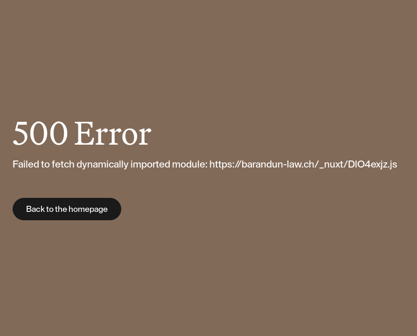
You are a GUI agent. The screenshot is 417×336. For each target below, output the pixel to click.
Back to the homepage (67, 209)
